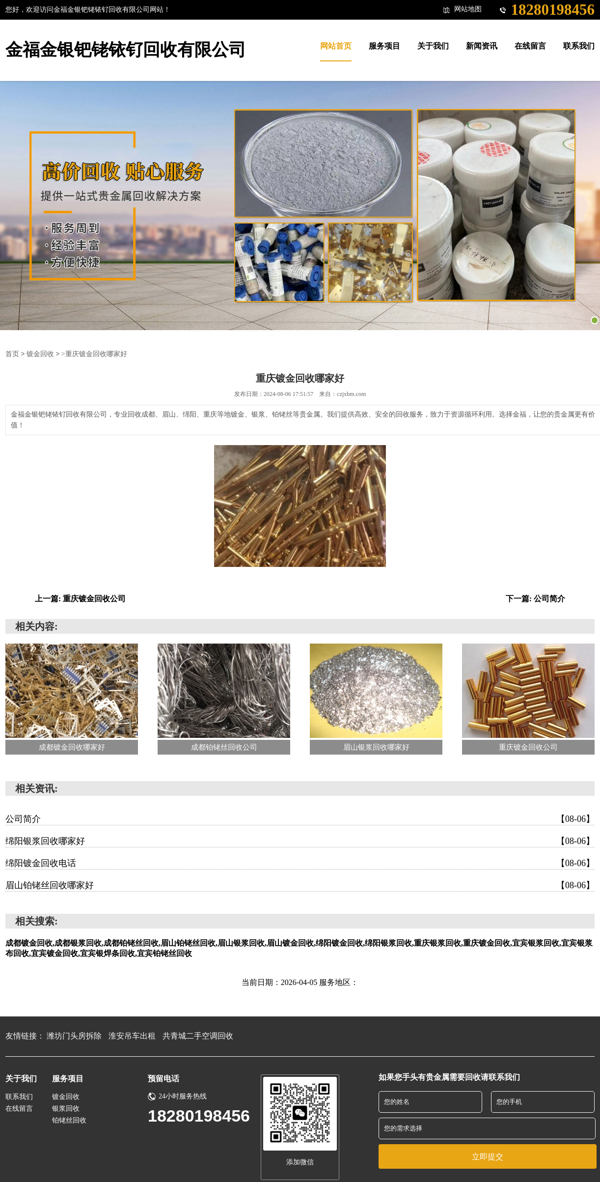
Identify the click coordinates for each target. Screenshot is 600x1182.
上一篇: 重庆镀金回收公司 (80, 598)
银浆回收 (66, 1108)
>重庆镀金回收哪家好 (94, 354)
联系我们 (19, 1096)
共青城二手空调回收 (198, 1036)
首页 (12, 354)
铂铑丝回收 (69, 1120)
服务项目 (67, 1078)
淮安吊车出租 (132, 1036)
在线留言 (19, 1108)
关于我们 (21, 1078)
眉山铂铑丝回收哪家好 (300, 885)
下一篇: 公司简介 (535, 598)
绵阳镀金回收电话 (300, 863)
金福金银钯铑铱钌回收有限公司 (125, 49)
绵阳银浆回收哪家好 (300, 841)
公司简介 (300, 819)
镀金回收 (40, 354)
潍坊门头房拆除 (74, 1036)
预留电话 (163, 1078)
